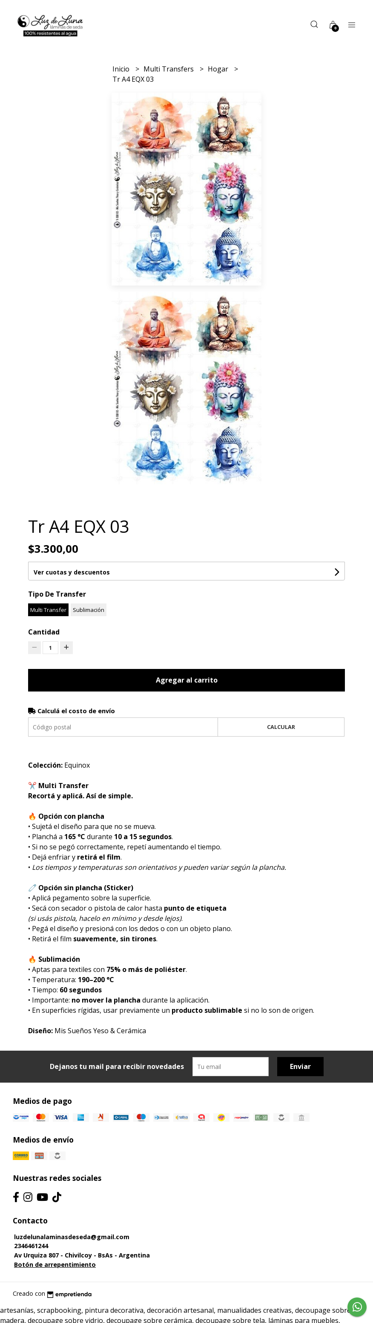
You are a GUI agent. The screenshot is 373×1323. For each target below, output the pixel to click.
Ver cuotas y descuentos (72, 572)
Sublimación (88, 610)
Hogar (219, 69)
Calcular (281, 727)
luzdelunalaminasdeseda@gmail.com (71, 1237)
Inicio (121, 69)
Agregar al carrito (187, 680)
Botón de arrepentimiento (55, 1264)
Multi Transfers (169, 69)
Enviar (300, 1066)
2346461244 (31, 1246)
